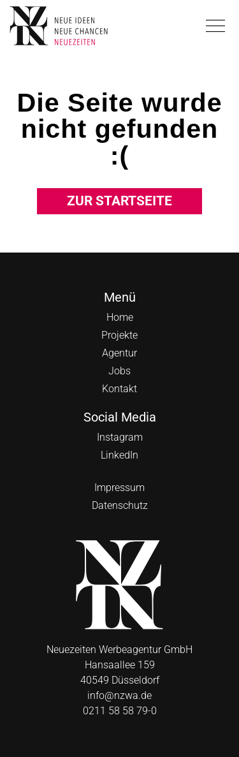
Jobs (119, 371)
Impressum (119, 487)
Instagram (120, 437)
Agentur (119, 353)
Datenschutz (120, 505)
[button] (215, 25)
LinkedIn (119, 455)
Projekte (119, 335)
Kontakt (119, 389)
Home (119, 317)
